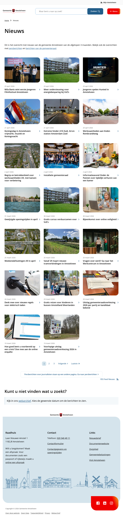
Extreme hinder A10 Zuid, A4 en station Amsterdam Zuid (61, 132)
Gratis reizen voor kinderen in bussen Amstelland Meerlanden (61, 303)
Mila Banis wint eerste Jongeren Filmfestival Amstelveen (22, 90)
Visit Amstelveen (97, 460)
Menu (114, 11)
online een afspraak (14, 462)
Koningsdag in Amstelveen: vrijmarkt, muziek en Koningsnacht (22, 134)
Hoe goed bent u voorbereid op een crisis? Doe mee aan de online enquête (22, 349)
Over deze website (12, 513)
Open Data (25, 513)
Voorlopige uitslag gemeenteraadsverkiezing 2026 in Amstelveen (61, 349)
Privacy (47, 513)
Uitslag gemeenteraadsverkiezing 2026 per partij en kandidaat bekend (100, 305)
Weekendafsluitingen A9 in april (22, 261)
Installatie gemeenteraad (61, 175)
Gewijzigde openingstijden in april (22, 219)
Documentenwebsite (99, 443)
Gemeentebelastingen (99, 454)
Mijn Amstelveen (109, 2)
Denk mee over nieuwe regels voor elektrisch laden (22, 303)
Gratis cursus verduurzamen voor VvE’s (61, 220)
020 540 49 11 (63, 438)
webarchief (25, 400)
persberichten (15, 48)
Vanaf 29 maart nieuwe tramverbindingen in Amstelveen (61, 262)
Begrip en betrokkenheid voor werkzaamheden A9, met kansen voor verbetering (22, 178)
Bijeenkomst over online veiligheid (100, 219)
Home (7, 20)
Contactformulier (55, 443)
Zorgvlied (93, 449)
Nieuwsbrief (95, 438)
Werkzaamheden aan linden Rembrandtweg (100, 132)
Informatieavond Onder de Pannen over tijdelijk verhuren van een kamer (100, 178)
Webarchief (55, 513)
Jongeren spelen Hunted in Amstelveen (100, 90)
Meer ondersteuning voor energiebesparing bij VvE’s (61, 90)
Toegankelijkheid (37, 513)
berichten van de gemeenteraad (41, 48)
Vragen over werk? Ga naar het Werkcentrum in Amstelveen (100, 262)
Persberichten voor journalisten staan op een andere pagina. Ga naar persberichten (60, 374)
